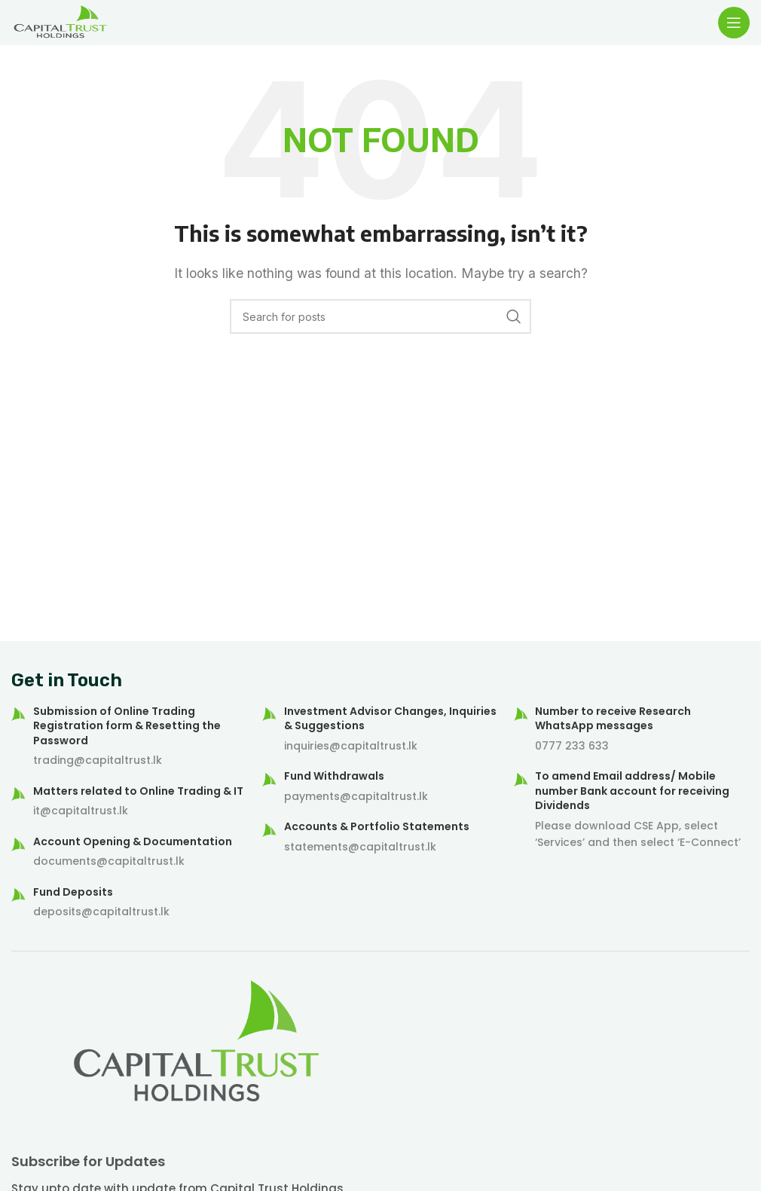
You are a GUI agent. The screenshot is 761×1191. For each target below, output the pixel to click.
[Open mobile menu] (734, 23)
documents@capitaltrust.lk (109, 861)
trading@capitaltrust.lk (97, 760)
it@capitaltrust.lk (80, 810)
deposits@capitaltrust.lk (101, 911)
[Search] (380, 316)
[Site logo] (60, 21)
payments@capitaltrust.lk (356, 796)
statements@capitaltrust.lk (360, 846)
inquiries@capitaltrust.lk (350, 745)
